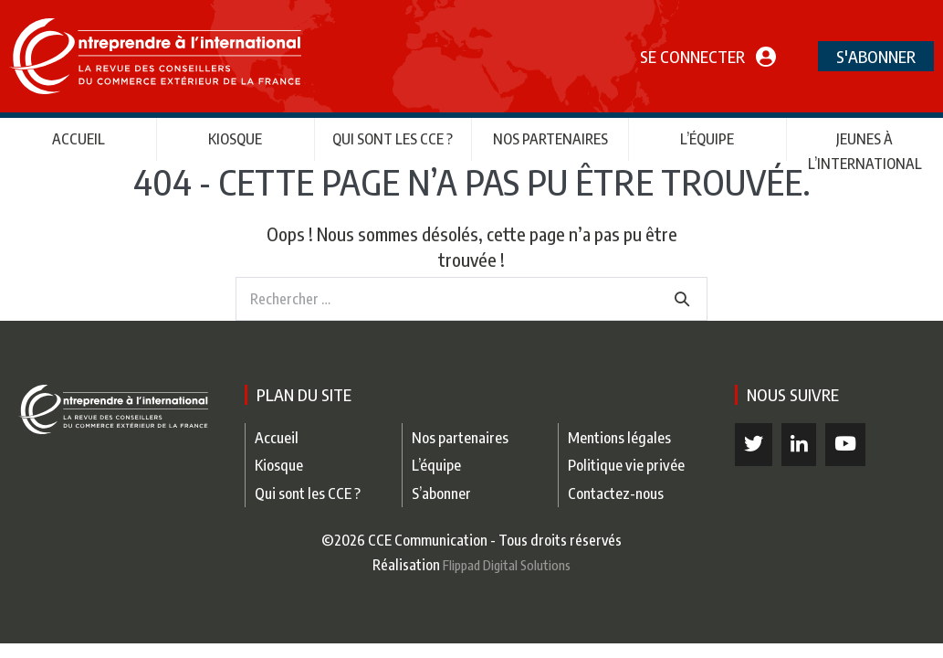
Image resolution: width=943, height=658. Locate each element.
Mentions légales (619, 437)
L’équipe (707, 139)
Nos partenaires (550, 139)
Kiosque (235, 139)
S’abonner (441, 493)
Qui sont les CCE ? (392, 139)
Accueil (78, 139)
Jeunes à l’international (865, 151)
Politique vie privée (626, 464)
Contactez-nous (616, 493)
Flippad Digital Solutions (507, 565)
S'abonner (876, 56)
